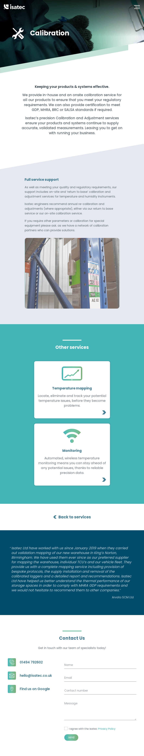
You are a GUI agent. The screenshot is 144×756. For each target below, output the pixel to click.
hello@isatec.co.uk (30, 642)
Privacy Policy (106, 696)
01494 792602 (25, 629)
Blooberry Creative (129, 751)
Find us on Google (29, 656)
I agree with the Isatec (89, 696)
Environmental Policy (128, 746)
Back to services (74, 484)
